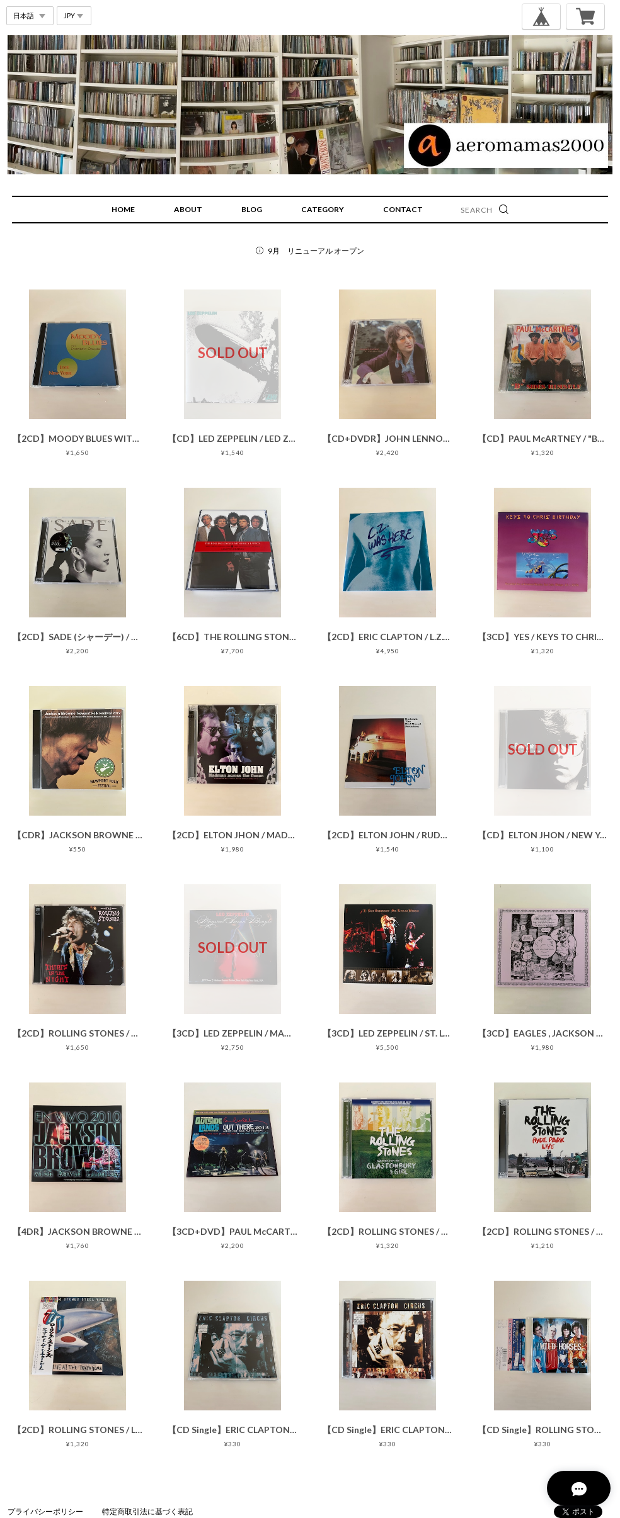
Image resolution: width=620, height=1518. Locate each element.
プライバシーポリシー (45, 1511)
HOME (123, 209)
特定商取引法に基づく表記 (147, 1511)
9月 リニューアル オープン (316, 251)
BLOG (251, 209)
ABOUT (188, 209)
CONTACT (403, 209)
